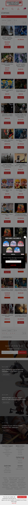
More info (14, 503)
